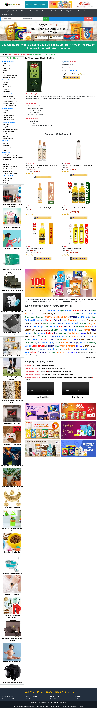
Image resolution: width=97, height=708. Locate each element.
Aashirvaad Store (43, 397)
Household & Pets (48, 11)
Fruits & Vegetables (8, 14)
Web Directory (66, 706)
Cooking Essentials (8, 11)
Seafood (27, 379)
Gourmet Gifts (67, 371)
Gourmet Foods (83, 11)
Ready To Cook (77, 377)
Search (46, 19)
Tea (33, 365)
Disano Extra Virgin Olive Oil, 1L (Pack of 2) (75, 208)
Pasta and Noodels (56, 377)
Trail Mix (59, 368)
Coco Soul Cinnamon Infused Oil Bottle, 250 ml (40, 208)
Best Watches (40, 706)
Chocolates (43, 371)
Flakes (71, 374)
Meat (84, 377)
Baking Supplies (67, 377)
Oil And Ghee (45, 377)
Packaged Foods (35, 11)
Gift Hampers (57, 371)
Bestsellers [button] (88, 19)
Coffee (38, 365)
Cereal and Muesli (46, 374)
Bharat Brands (17, 706)
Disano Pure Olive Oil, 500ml (34, 248)
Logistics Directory (78, 706)
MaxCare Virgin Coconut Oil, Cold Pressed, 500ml (77, 165)
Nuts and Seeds (51, 368)
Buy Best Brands (28, 706)
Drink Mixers (44, 365)
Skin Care (73, 11)
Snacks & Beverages (22, 11)
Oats (54, 374)
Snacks (65, 368)
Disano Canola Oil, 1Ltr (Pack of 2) (72, 248)
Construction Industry (53, 706)
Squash (51, 365)
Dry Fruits (42, 368)
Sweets (50, 371)
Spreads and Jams (62, 374)
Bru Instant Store (78, 397)
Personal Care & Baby (62, 11)
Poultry (90, 377)
